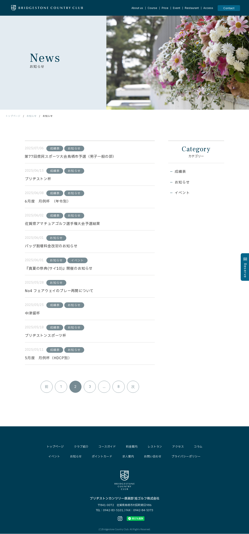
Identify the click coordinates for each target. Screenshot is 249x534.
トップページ (13, 116)
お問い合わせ (152, 457)
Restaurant (192, 8)
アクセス (178, 447)
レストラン (155, 447)
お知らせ (31, 116)
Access (208, 8)
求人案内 (128, 457)
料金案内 (131, 447)
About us (137, 8)
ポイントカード (102, 457)
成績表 (180, 172)
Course (152, 8)
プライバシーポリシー (186, 457)
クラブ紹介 (81, 447)
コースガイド (107, 447)
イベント (182, 193)
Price (165, 8)
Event (176, 8)
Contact (228, 8)
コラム (198, 447)
